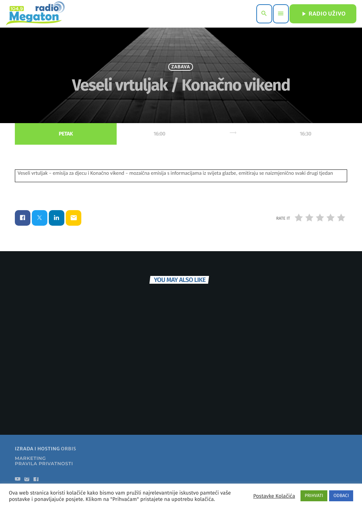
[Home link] (35, 13)
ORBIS (68, 462)
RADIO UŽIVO (323, 13)
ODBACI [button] (341, 495)
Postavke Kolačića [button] (274, 496)
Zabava (180, 73)
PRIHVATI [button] (314, 495)
